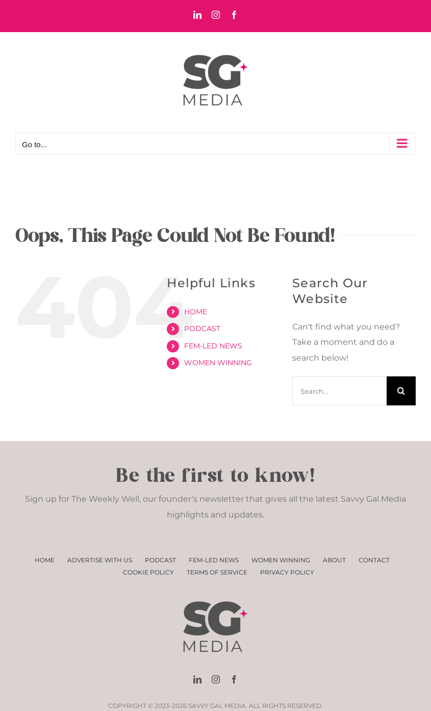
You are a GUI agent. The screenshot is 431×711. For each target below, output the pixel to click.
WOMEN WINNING (218, 362)
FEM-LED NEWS (213, 345)
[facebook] (234, 679)
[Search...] (339, 390)
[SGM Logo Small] (216, 592)
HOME (195, 311)
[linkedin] (197, 679)
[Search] (401, 390)
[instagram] (216, 679)
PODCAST (202, 328)
